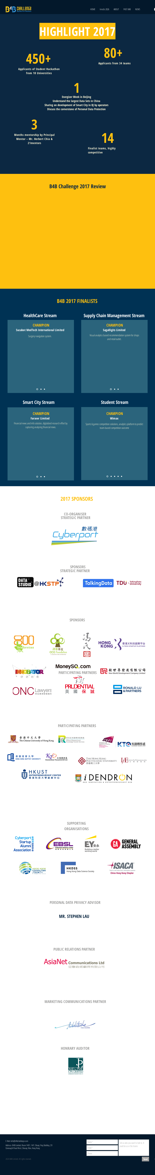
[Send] (145, 1159)
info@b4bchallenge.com (19, 1140)
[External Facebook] (77, 236)
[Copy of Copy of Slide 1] (44, 389)
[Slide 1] (37, 389)
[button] (127, 9)
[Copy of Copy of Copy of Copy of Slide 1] (121, 476)
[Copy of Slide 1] (41, 389)
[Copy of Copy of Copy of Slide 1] (118, 476)
